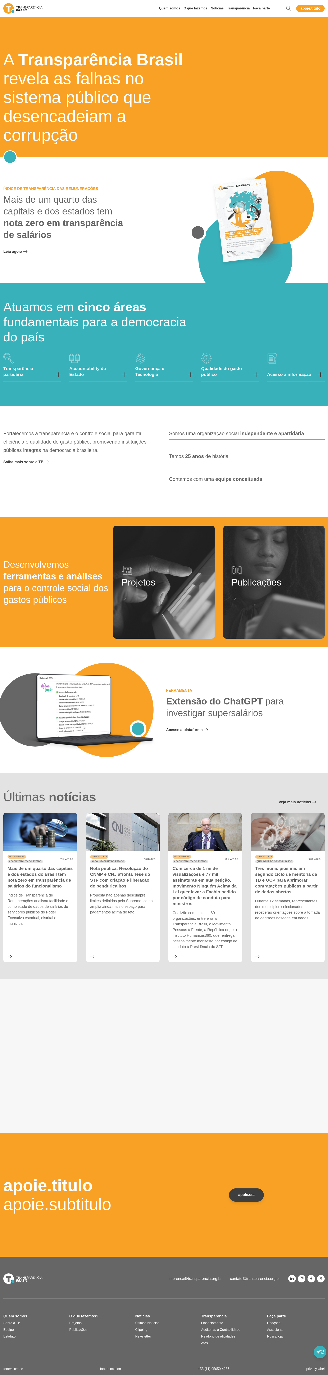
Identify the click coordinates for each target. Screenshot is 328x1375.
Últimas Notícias (147, 1323)
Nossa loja (275, 1336)
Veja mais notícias (302, 802)
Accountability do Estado (25, 861)
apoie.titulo (310, 8)
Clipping (141, 1329)
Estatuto (9, 1336)
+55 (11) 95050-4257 (213, 1369)
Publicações (78, 1329)
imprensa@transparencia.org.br (195, 1279)
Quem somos (169, 8)
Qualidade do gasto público (274, 861)
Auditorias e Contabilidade (220, 1329)
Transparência (238, 8)
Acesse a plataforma (191, 730)
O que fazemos (195, 8)
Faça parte (261, 8)
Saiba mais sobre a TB (30, 462)
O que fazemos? (83, 1316)
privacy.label (315, 1369)
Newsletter (143, 1336)
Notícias (217, 8)
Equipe (8, 1329)
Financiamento (212, 1323)
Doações (273, 1323)
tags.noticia (16, 856)
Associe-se (275, 1329)
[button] (32, 367)
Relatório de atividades (218, 1336)
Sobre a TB (11, 1323)
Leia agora (19, 251)
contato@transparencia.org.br (255, 1279)
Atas (204, 1343)
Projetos (75, 1323)
